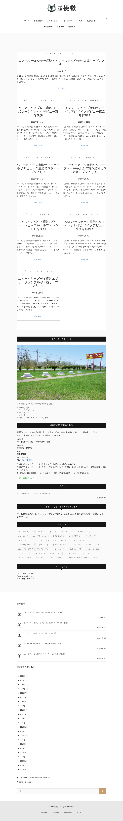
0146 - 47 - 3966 (24, 782)
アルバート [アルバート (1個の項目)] (41, 532)
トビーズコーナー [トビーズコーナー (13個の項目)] (59, 545)
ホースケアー (69, 21)
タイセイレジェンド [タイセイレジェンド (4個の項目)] (67, 540)
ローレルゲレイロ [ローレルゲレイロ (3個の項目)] (73, 558)
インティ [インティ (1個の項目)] (53, 532)
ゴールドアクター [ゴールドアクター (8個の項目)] (75, 536)
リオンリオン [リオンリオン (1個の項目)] (40, 558)
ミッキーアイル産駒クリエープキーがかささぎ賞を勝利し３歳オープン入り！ (84, 168)
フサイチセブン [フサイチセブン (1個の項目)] (42, 549)
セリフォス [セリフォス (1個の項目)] (52, 540)
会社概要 (72, 27)
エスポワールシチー (67, 53)
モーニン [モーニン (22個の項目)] (86, 553)
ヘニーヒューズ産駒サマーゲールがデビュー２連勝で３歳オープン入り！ (38, 168)
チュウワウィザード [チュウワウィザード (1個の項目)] (25, 545)
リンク (79, 813)
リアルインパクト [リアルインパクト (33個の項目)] (24, 558)
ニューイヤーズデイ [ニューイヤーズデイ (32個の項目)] (25, 549)
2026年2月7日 (37, 236)
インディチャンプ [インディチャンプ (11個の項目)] (66, 532)
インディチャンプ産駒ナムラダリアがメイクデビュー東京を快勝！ (85, 111)
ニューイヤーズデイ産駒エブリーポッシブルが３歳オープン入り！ (38, 282)
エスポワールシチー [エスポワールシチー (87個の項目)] (85, 532)
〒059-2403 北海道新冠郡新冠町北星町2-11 (34, 777)
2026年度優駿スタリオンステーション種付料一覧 (33, 493)
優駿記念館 (48, 27)
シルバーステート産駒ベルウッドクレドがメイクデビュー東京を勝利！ (85, 225)
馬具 (80, 21)
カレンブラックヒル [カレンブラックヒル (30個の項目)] (39, 536)
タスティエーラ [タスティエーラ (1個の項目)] (85, 540)
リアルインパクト (43, 214)
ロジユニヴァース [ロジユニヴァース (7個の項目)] (56, 558)
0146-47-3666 (27, 460)
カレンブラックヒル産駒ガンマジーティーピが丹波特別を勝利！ (45, 654)
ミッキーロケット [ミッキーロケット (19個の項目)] (71, 553)
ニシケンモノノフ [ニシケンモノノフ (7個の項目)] (92, 545)
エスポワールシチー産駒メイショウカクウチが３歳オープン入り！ (61, 62)
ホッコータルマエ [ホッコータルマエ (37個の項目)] (92, 549)
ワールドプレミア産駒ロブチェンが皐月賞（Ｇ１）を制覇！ (44, 612)
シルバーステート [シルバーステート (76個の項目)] (24, 540)
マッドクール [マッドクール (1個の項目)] (23, 553)
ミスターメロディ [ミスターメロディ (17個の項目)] (38, 553)
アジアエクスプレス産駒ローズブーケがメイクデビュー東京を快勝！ (38, 111)
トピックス (50, 53)
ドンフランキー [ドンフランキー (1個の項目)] (76, 545)
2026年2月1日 (37, 293)
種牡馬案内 (38, 21)
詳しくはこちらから (26, 478)
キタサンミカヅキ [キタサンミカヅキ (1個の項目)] (57, 536)
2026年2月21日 (84, 122)
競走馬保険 (91, 21)
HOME (27, 21)
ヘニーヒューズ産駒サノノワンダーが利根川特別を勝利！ (43, 643)
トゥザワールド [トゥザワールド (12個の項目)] (42, 545)
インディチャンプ (90, 100)
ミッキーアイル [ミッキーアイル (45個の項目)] (55, 553)
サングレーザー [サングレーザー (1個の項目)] (91, 536)
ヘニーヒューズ (43, 157)
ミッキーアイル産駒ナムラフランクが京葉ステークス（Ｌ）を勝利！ (47, 623)
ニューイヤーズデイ (43, 271)
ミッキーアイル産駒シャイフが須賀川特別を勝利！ (41, 633)
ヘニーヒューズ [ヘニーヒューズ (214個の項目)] (58, 549)
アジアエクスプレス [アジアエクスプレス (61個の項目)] (25, 532)
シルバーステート (90, 214)
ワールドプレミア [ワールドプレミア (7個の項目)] (90, 558)
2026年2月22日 (61, 71)
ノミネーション (53, 21)
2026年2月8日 (83, 179)
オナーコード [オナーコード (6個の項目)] (23, 536)
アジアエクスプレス (43, 100)
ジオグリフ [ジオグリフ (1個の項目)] (40, 540)
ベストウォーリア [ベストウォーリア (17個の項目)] (75, 549)
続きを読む (61, 88)
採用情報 (60, 27)
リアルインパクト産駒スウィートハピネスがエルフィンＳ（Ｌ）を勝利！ (38, 225)
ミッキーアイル (90, 157)
